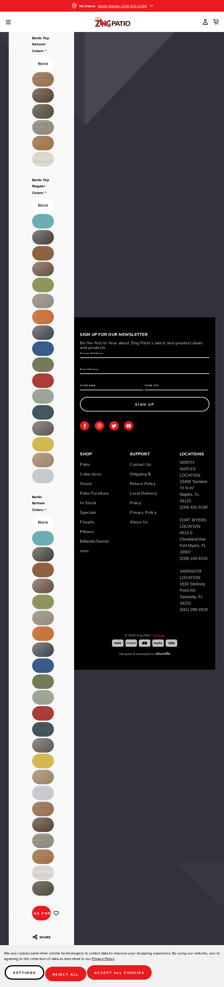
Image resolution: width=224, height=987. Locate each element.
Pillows (87, 530)
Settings (26, 975)
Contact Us (140, 463)
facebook (84, 425)
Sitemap (158, 634)
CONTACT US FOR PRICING (41, 913)
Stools (86, 482)
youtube (128, 425)
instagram (99, 425)
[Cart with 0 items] (215, 21)
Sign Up (145, 404)
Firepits (87, 520)
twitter (114, 425)
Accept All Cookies (124, 975)
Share (41, 937)
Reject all (69, 975)
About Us (139, 520)
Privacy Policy (143, 511)
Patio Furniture (94, 492)
